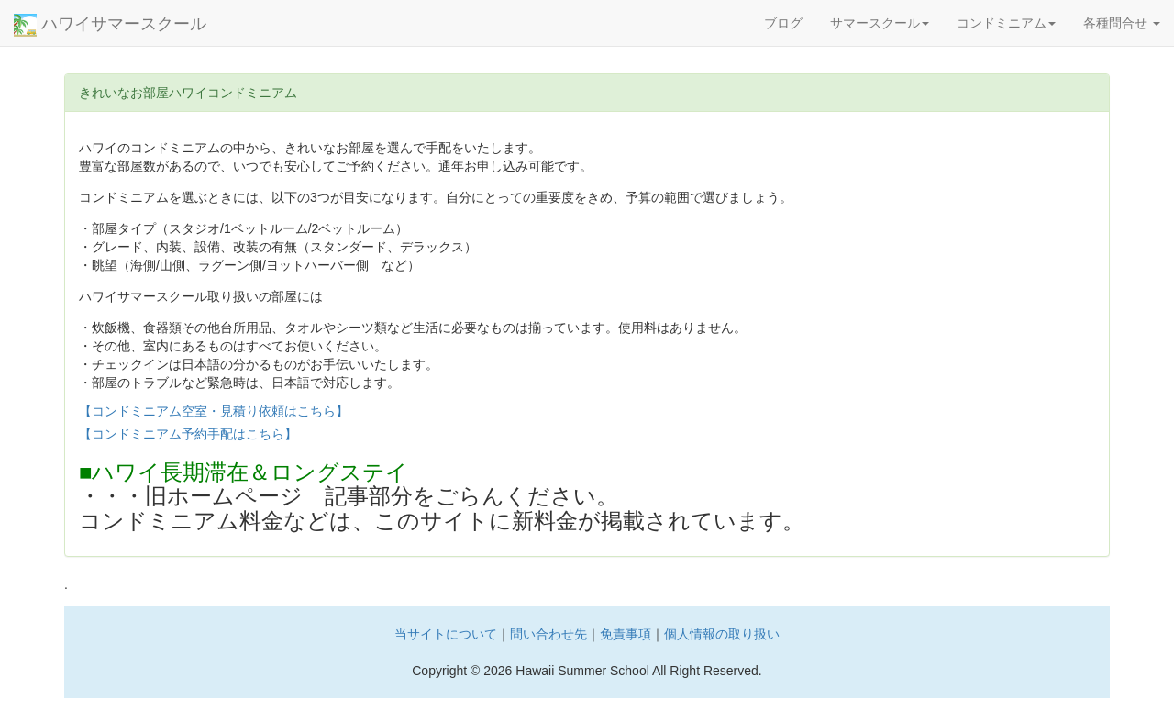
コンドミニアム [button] (1006, 23)
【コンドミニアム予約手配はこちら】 (188, 434)
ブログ (783, 23)
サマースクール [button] (879, 23)
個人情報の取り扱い (722, 634)
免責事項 (625, 634)
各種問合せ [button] (1121, 23)
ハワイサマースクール (110, 25)
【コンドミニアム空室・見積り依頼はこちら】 (214, 411)
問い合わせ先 (548, 634)
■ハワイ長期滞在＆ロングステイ (244, 472)
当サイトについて (445, 634)
